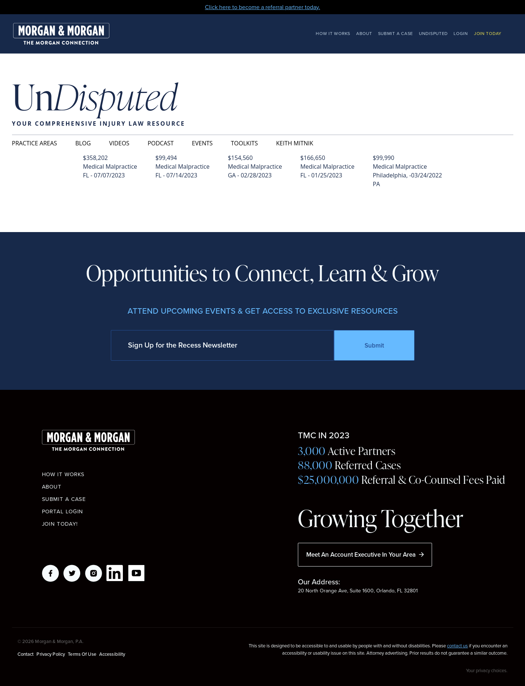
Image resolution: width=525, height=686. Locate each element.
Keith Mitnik (294, 143)
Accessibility (112, 653)
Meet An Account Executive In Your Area (365, 554)
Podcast (161, 143)
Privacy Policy (50, 653)
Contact (26, 653)
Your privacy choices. (487, 670)
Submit (374, 345)
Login (461, 33)
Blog (83, 143)
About (364, 33)
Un (95, 98)
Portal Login (62, 511)
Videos (119, 143)
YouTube (136, 573)
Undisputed (433, 33)
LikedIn (115, 573)
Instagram (93, 573)
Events (202, 143)
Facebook (50, 573)
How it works (63, 474)
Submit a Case (395, 33)
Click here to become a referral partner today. (262, 7)
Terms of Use (82, 653)
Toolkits (244, 143)
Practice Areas (34, 143)
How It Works (333, 33)
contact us (457, 645)
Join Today (488, 33)
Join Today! (60, 524)
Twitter (72, 573)
